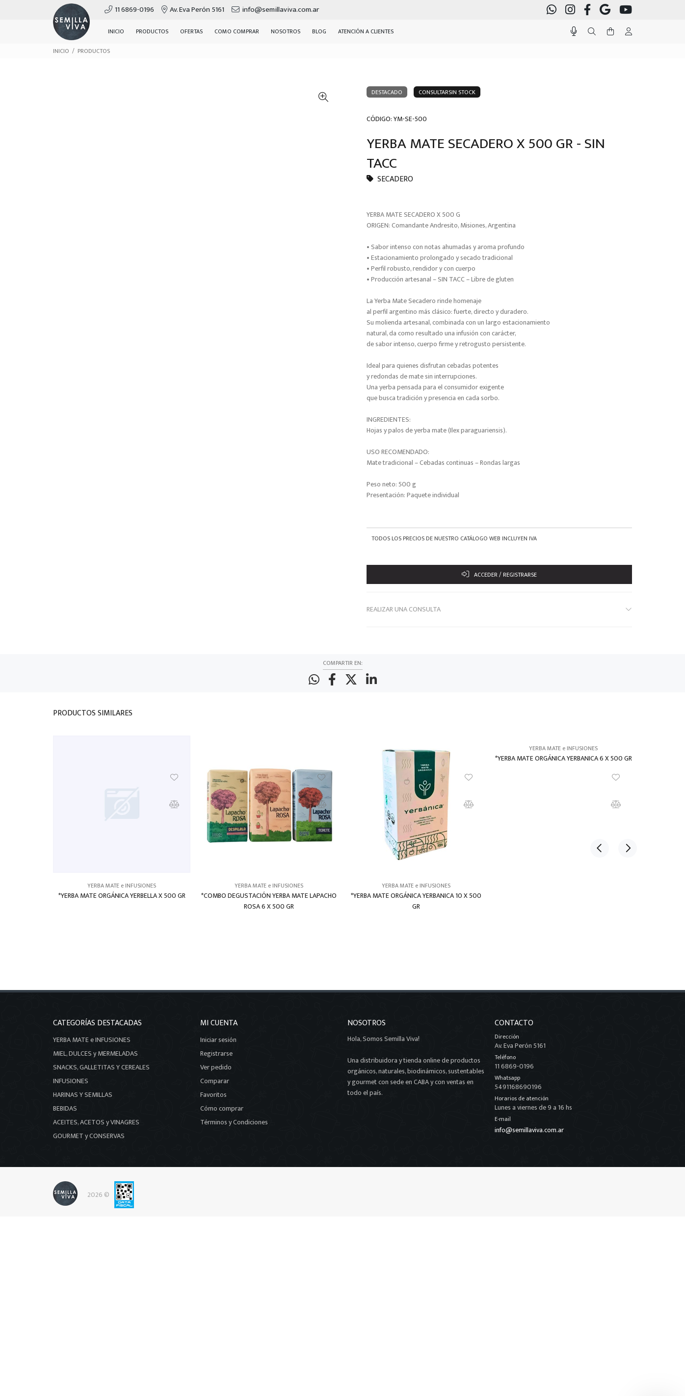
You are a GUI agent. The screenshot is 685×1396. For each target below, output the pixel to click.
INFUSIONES (70, 1086)
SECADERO (395, 179)
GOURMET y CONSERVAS (89, 1141)
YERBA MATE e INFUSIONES (121, 891)
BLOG (319, 31)
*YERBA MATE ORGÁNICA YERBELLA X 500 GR (121, 901)
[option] (121, 837)
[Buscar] (592, 32)
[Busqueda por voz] (573, 31)
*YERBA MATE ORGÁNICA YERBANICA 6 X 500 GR (563, 764)
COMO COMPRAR (236, 31)
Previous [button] (599, 718)
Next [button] (622, 718)
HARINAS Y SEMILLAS (82, 1100)
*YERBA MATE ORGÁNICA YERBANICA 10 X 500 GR (416, 906)
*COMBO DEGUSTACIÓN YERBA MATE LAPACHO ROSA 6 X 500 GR (269, 906)
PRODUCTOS (94, 51)
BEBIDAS (65, 1113)
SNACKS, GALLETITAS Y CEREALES (101, 1072)
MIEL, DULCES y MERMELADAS (95, 1059)
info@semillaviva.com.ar (529, 1135)
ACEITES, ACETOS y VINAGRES (96, 1127)
